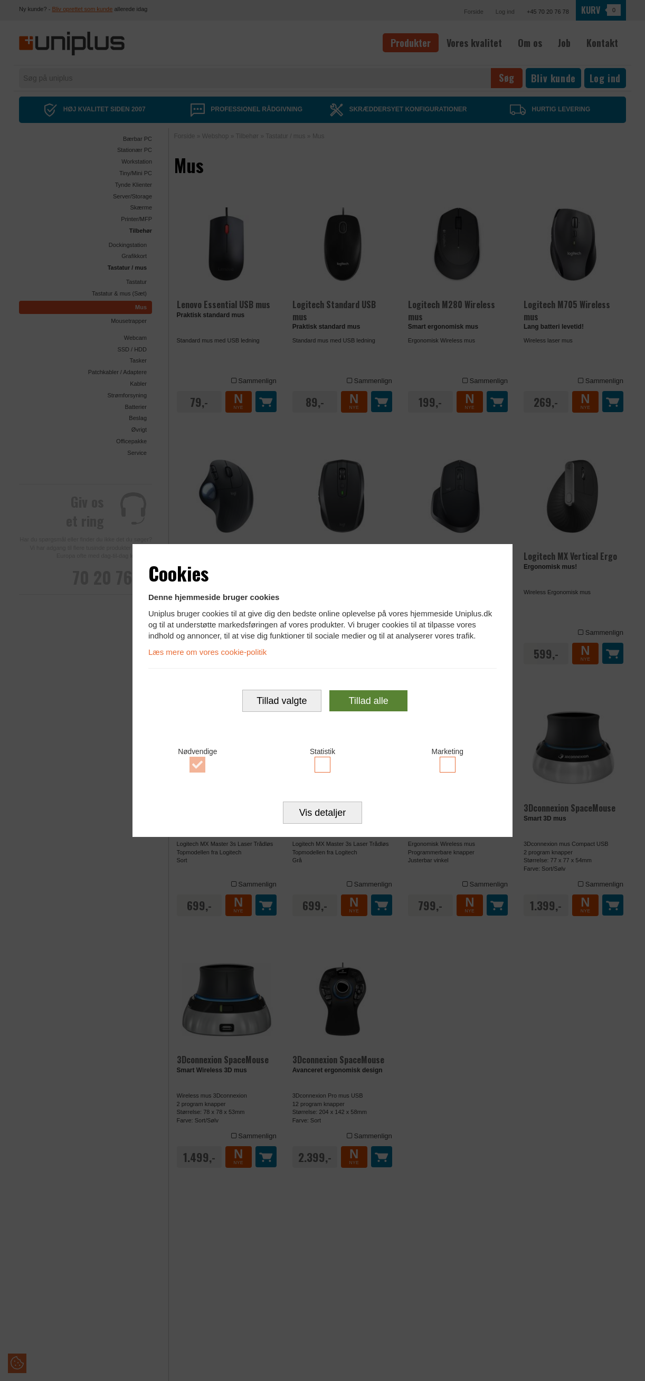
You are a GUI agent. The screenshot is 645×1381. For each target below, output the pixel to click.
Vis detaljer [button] (322, 812)
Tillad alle (368, 701)
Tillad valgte (282, 701)
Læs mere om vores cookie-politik (207, 651)
